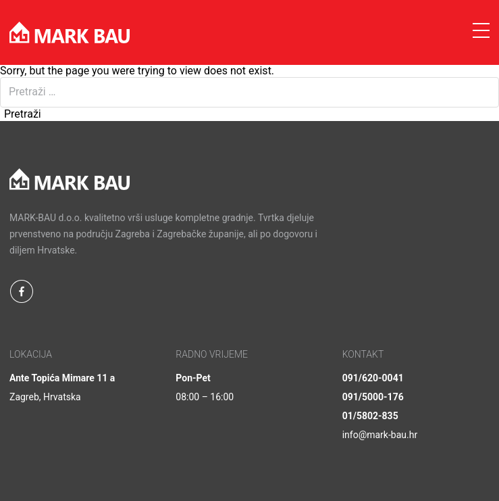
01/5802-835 (370, 415)
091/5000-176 (373, 396)
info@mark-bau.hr (380, 434)
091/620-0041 (373, 378)
